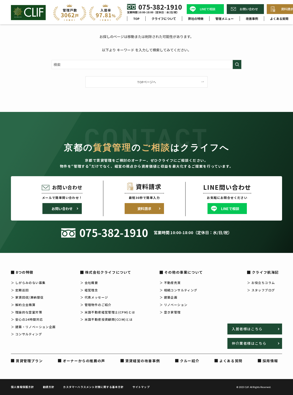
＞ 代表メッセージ (94, 297)
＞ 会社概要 (89, 282)
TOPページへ (146, 82)
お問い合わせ (249, 9)
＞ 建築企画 (168, 297)
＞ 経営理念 (89, 290)
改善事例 (252, 18)
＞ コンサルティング (26, 334)
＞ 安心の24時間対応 (27, 319)
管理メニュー (224, 18)
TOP (136, 18)
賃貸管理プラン (29, 360)
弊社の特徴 (195, 18)
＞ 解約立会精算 (23, 305)
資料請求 (144, 208)
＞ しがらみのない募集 (28, 282)
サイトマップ (141, 387)
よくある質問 (230, 360)
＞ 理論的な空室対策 (26, 312)
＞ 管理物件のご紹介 (96, 305)
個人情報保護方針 (22, 387)
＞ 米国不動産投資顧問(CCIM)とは (106, 319)
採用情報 (270, 360)
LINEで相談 (207, 9)
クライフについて (164, 18)
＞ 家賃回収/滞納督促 (27, 297)
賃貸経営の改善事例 (142, 360)
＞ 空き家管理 (170, 312)
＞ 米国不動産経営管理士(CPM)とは (107, 312)
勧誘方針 (48, 387)
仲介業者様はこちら (249, 343)
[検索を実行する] (237, 64)
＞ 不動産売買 (170, 282)
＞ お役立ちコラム (261, 282)
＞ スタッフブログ (261, 290)
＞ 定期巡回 (20, 290)
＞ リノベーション (174, 305)
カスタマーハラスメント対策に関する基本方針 (93, 387)
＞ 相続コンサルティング (178, 290)
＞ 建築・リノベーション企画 (33, 327)
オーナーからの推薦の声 (84, 360)
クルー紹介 (189, 360)
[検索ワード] (146, 64)
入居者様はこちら (247, 328)
